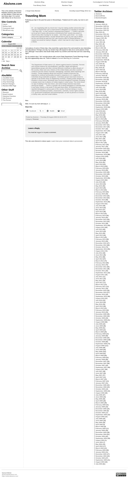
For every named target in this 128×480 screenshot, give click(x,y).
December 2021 (101, 34)
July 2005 (99, 418)
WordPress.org (8, 30)
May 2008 (99, 351)
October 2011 (100, 271)
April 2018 (99, 117)
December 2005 (101, 409)
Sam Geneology (8, 80)
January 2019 (100, 99)
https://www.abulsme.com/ (10, 476)
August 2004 (100, 440)
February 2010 (101, 310)
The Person (7, 100)
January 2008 (100, 359)
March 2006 (100, 403)
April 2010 (99, 306)
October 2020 (100, 58)
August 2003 (100, 462)
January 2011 (100, 288)
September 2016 (101, 154)
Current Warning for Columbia (68, 58)
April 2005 (99, 424)
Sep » (8, 61)
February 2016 (101, 168)
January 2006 (100, 407)
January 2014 (100, 217)
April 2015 (99, 188)
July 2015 (99, 182)
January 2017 (100, 146)
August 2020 (100, 62)
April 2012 (99, 259)
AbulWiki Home (8, 78)
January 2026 (100, 24)
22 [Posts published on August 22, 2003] (18, 54)
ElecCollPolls (100, 16)
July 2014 (99, 206)
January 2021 (100, 52)
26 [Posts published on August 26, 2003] (9, 57)
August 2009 (100, 322)
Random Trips (67, 5)
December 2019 (101, 77)
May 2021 (99, 44)
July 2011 (99, 277)
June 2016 (99, 160)
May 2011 (99, 280)
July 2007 (99, 371)
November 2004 (101, 434)
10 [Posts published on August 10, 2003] (3, 52)
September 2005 (101, 415)
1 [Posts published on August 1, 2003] (17, 48)
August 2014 (100, 204)
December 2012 (101, 243)
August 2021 (100, 38)
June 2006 (99, 397)
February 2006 (101, 405)
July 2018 (99, 111)
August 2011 (100, 275)
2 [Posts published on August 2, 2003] (20, 48)
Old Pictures (7, 98)
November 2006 (101, 387)
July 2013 (99, 229)
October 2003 (100, 458)
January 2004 (100, 452)
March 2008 (100, 355)
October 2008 (100, 342)
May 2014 (99, 209)
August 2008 (100, 346)
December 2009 (101, 314)
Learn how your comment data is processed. (67, 141)
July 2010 (99, 300)
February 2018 (101, 121)
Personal (36, 119)
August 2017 (100, 133)
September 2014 (101, 202)
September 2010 (101, 296)
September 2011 (101, 273)
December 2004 (101, 432)
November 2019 (101, 79)
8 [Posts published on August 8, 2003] (17, 50)
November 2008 (101, 340)
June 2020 (99, 66)
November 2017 (101, 127)
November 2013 (101, 221)
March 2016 (100, 166)
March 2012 (100, 261)
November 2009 (101, 316)
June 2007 (99, 373)
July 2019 (99, 87)
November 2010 (101, 292)
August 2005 (100, 416)
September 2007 (101, 367)
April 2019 (99, 93)
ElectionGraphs (101, 18)
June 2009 (99, 326)
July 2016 (99, 158)
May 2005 (99, 422)
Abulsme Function (9, 96)
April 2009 (99, 330)
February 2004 (101, 450)
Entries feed (7, 26)
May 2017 (99, 139)
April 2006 (99, 401)
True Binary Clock (39, 5)
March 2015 (100, 190)
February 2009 (101, 334)
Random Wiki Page (9, 86)
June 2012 (99, 255)
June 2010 (99, 302)
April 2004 (99, 446)
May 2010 (99, 304)
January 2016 (100, 170)
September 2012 (101, 249)
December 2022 (101, 28)
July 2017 (99, 135)
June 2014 (99, 208)
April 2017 (99, 140)
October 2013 (100, 223)
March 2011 (100, 284)
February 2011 (101, 286)
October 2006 (100, 389)
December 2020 (101, 54)
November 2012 (101, 245)
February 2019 (101, 97)
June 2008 (99, 349)
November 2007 (101, 363)
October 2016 (100, 152)
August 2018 (100, 109)
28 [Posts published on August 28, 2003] (15, 57)
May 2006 (99, 399)
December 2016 (101, 148)
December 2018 (101, 101)
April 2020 (99, 70)
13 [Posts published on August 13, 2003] (12, 52)
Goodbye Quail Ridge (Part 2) (79, 11)
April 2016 (99, 164)
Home (57, 11)
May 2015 (99, 186)
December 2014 (101, 196)
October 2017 (100, 129)
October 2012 (100, 247)
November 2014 (101, 198)
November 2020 (101, 56)
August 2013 (100, 227)
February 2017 (101, 144)
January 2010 (100, 312)
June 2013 (99, 231)
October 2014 (100, 200)
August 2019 (100, 85)
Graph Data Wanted (33, 11)
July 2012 (99, 253)
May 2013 (99, 233)
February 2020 (101, 73)
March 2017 (100, 142)
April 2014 (99, 211)
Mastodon (17, 18)
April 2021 (99, 46)
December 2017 (101, 125)
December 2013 (101, 219)
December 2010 (101, 290)
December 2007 (101, 361)
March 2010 (100, 308)
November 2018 (101, 103)
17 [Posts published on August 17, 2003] (3, 54)
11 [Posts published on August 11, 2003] (6, 52)
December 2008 (101, 338)
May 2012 (99, 257)
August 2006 (100, 393)
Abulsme (99, 14)
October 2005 (100, 413)
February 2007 (101, 381)
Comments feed (8, 28)
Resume (6, 92)
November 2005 (101, 411)
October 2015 (100, 176)
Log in (5, 24)
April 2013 (99, 235)
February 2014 (101, 215)
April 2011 (99, 282)
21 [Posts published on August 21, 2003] (15, 54)
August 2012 (100, 251)
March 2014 (100, 213)
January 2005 (100, 430)
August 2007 (100, 369)
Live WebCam (104, 5)
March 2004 (100, 448)
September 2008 (101, 344)
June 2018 (99, 113)
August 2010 (100, 298)
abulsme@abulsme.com (9, 474)
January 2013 (100, 241)
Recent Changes (8, 84)
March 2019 (100, 95)
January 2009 (100, 336)
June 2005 (99, 420)
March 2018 (100, 119)
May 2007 (99, 375)
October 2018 (100, 105)
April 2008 (99, 353)
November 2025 (101, 26)
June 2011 (99, 278)
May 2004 (99, 444)
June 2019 (99, 89)
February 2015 (101, 192)
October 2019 (100, 81)
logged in (40, 132)
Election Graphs (67, 2)
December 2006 (101, 385)
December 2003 (101, 454)
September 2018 (101, 107)
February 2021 (101, 50)
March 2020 (100, 71)
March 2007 (100, 379)
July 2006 (99, 395)
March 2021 (100, 48)
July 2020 (99, 64)
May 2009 (99, 328)
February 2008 (101, 357)
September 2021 (101, 36)
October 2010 (100, 294)
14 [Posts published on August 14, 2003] (15, 52)
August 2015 (100, 180)
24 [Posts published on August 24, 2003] (3, 57)
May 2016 (99, 162)
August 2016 (100, 156)
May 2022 (99, 32)
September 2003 (101, 460)
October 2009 (100, 318)
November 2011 (101, 269)
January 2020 (100, 75)
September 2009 (101, 320)
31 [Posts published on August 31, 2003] (3, 59)
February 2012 (101, 263)
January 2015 (100, 194)
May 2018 (99, 115)
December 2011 (101, 267)
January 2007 (100, 383)
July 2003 (99, 464)
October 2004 (100, 436)
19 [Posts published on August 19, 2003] (9, 54)
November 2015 (101, 174)
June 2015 (99, 184)
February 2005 (101, 428)
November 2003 (101, 456)
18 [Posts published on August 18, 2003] (6, 54)
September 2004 (101, 438)
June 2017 (99, 137)
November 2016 (101, 150)
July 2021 (99, 40)
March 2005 (100, 426)
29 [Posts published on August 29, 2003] (18, 57)
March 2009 (100, 332)
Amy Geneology (8, 82)
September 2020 (101, 60)
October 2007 (100, 365)
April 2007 (99, 377)
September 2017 (101, 131)
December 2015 (101, 172)
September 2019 (101, 83)
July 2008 (99, 347)
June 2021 (99, 42)
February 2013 (101, 239)
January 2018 (100, 123)
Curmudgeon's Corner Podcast (104, 2)
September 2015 (101, 178)
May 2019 (99, 91)
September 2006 (101, 391)
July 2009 (99, 324)
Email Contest (8, 94)
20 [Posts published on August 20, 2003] (12, 54)
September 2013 (101, 225)
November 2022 (101, 30)
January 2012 (100, 265)
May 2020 (99, 68)
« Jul (3, 61)
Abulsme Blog (39, 2)
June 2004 (99, 442)
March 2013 (100, 237)
